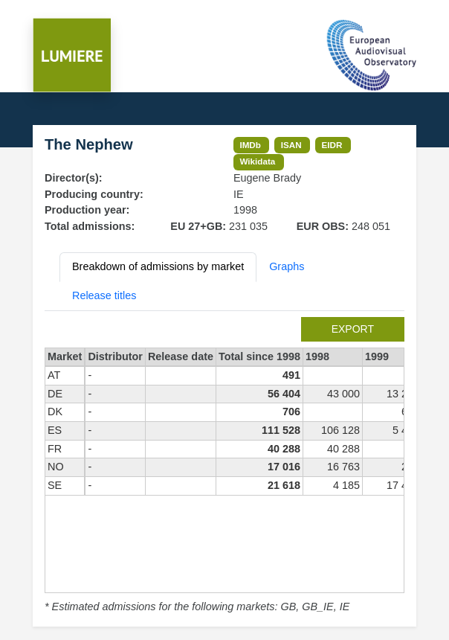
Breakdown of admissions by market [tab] (158, 266)
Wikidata (257, 161)
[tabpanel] (224, 466)
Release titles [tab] (104, 295)
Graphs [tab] (286, 266)
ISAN (291, 145)
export (353, 329)
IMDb (250, 145)
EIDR (331, 145)
